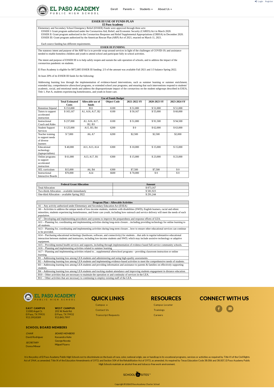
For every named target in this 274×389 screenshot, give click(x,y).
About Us (165, 9)
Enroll (114, 9)
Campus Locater (163, 304)
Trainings (159, 310)
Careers (158, 315)
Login (259, 1)
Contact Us (102, 310)
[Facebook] (218, 308)
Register (269, 1)
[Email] (230, 308)
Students (146, 9)
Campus (102, 304)
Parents (129, 9)
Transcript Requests (108, 315)
